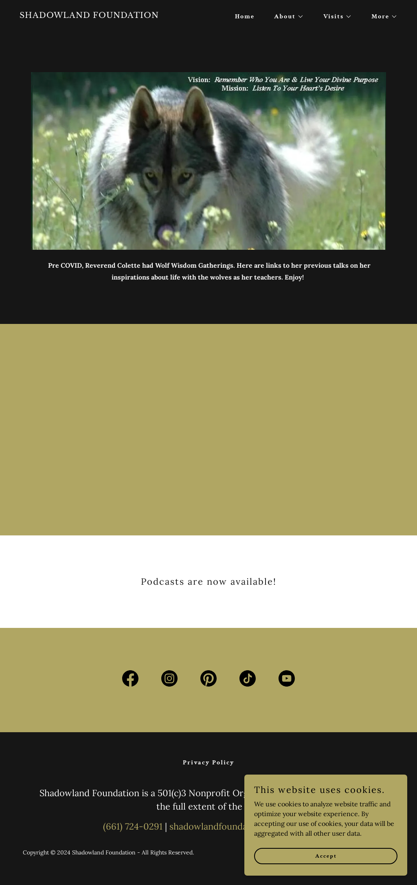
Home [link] (245, 16)
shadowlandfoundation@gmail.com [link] (241, 826)
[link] (111, 15)
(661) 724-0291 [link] (132, 826)
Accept (326, 855)
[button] (286, 17)
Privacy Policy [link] (209, 762)
